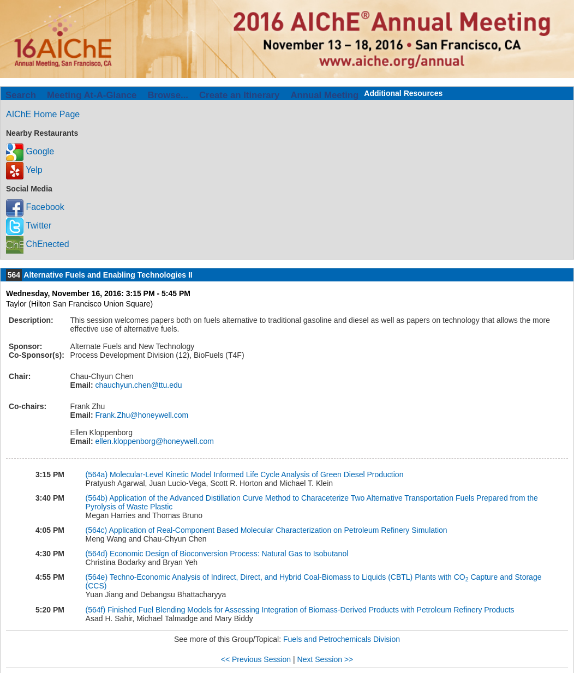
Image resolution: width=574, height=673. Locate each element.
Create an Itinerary (239, 95)
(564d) (96, 553)
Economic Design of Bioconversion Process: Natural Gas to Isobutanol (229, 553)
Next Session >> (325, 659)
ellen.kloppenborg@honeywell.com (153, 441)
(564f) (96, 609)
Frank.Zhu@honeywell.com (141, 415)
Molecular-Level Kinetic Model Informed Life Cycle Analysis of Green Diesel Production (256, 474)
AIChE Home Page (43, 114)
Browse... (167, 95)
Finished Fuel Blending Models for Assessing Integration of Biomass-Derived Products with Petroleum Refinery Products (310, 609)
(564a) (96, 474)
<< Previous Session (256, 659)
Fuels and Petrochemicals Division (341, 639)
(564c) (96, 530)
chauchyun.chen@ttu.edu (137, 385)
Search (20, 95)
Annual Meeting (324, 95)
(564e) (96, 577)
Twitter (28, 225)
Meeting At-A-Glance (91, 95)
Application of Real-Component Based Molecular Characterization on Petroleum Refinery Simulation (278, 530)
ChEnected (37, 244)
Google (30, 151)
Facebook (35, 207)
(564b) (96, 498)
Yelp (24, 170)
